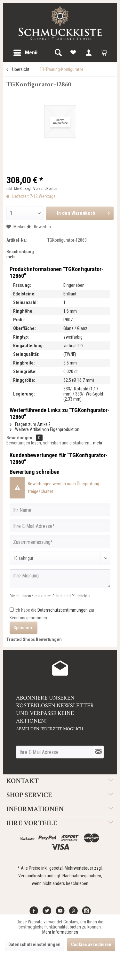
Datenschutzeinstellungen (34, 944)
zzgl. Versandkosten (40, 188)
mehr (11, 256)
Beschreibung (20, 251)
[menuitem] (25, 52)
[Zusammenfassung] (60, 542)
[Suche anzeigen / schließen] (58, 52)
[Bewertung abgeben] (60, 558)
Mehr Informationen (60, 932)
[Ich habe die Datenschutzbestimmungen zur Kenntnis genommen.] (12, 609)
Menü (25, 52)
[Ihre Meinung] (60, 578)
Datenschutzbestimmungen (62, 610)
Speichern (23, 627)
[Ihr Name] (60, 510)
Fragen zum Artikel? (30, 424)
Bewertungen (19, 437)
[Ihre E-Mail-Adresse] (60, 526)
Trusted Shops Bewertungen (34, 639)
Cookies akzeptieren (91, 944)
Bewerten (39, 226)
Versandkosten (32, 875)
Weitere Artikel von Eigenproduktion (44, 429)
